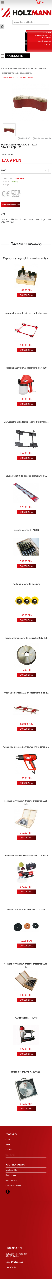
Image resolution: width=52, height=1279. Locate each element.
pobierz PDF (23, 138)
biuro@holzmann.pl (44, 41)
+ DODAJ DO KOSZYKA (11, 204)
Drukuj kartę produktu (41, 138)
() (43, 2)
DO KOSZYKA (26, 295)
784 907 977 (47, 44)
